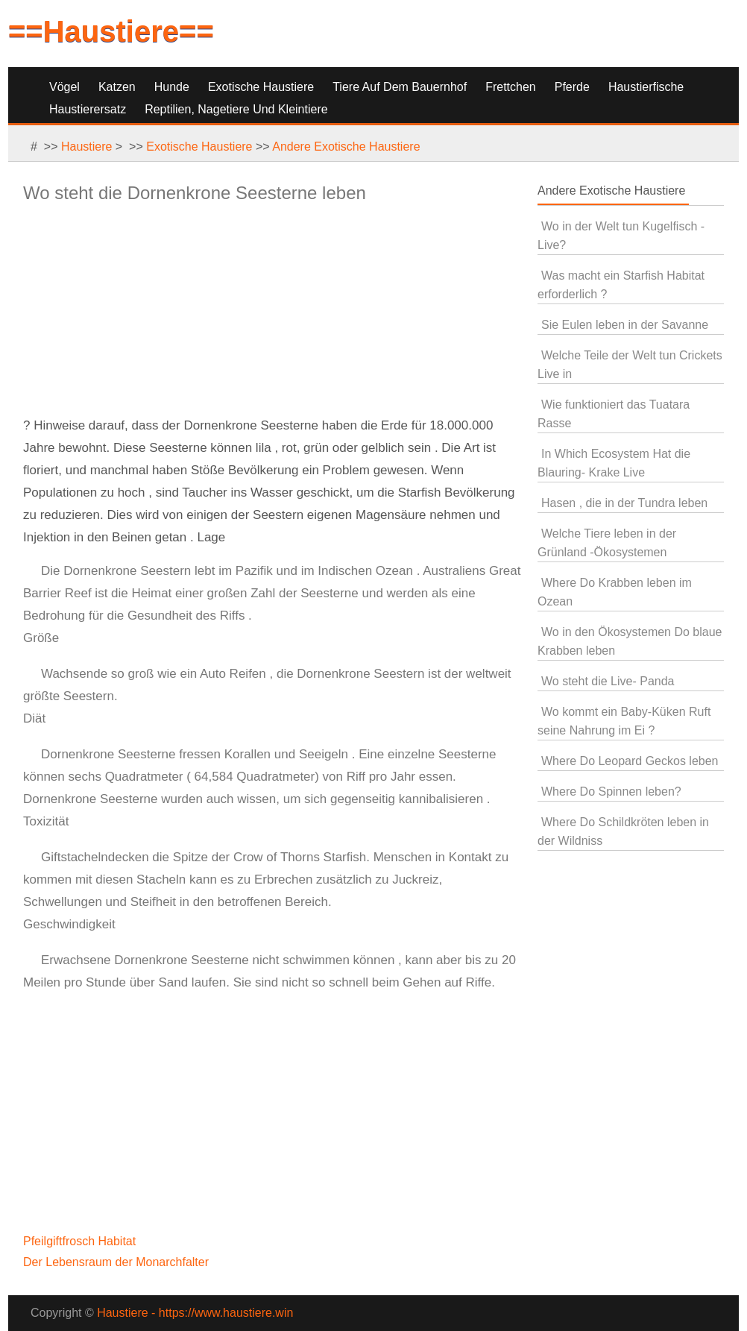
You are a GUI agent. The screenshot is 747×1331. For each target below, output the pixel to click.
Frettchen (510, 87)
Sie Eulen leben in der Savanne (624, 324)
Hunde (171, 87)
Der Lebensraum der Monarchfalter (117, 1262)
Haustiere (86, 146)
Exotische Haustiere (261, 87)
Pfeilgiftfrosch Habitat (81, 1241)
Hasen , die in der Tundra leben (624, 503)
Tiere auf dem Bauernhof (399, 87)
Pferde (572, 87)
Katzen (117, 87)
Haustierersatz (87, 109)
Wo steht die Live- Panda (607, 681)
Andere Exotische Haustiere (346, 146)
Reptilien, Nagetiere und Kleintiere (236, 109)
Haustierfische (646, 87)
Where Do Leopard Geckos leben (629, 761)
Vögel (64, 87)
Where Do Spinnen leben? (611, 791)
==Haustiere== (111, 31)
